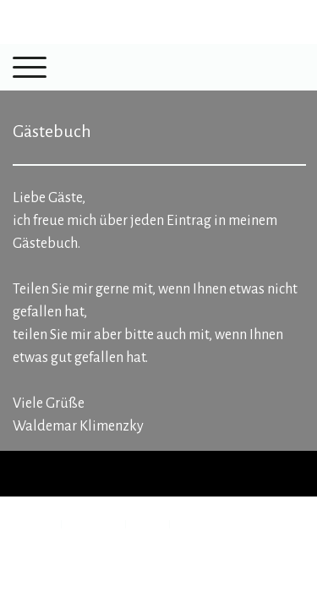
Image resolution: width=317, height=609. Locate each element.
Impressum (32, 523)
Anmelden (31, 557)
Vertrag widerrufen (234, 523)
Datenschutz (93, 523)
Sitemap (147, 523)
